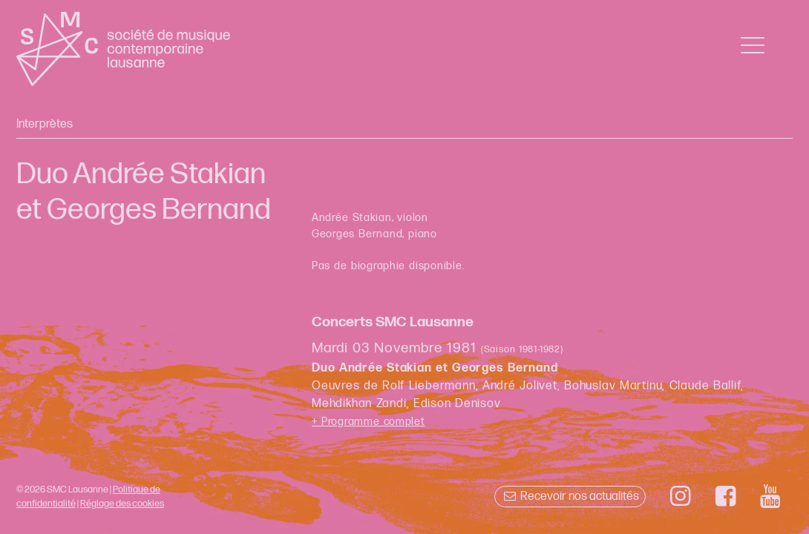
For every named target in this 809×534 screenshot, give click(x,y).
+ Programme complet (368, 421)
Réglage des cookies (122, 504)
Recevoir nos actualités (569, 497)
